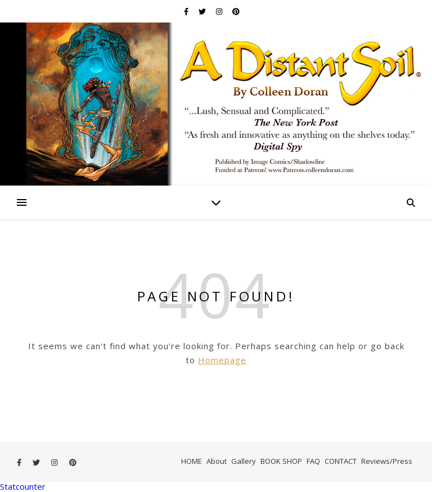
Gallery (243, 461)
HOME (191, 461)
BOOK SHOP (281, 461)
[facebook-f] (187, 11)
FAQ (313, 461)
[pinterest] (236, 11)
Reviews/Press (386, 461)
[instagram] (220, 11)
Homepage (222, 359)
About (216, 461)
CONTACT (341, 461)
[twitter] (203, 11)
